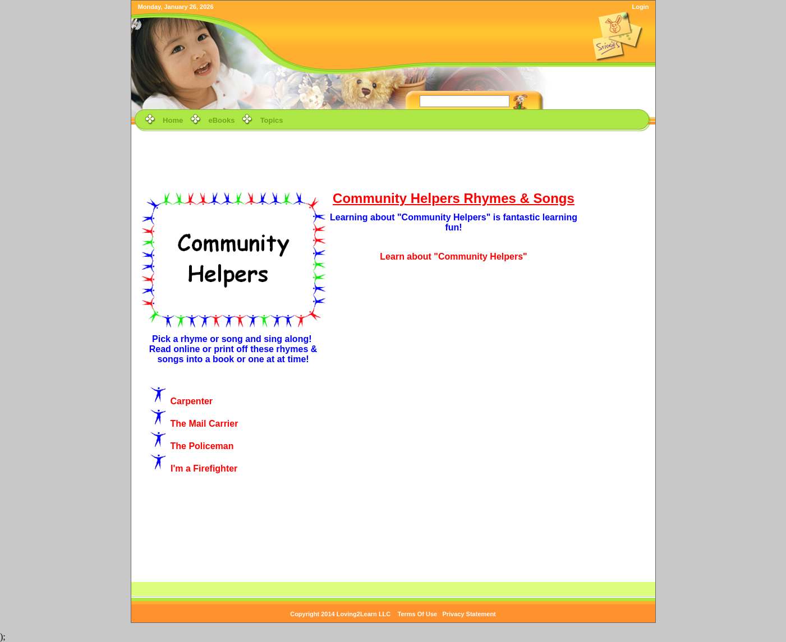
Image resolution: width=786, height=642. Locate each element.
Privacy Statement (468, 614)
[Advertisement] (393, 159)
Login (640, 6)
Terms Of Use (418, 614)
